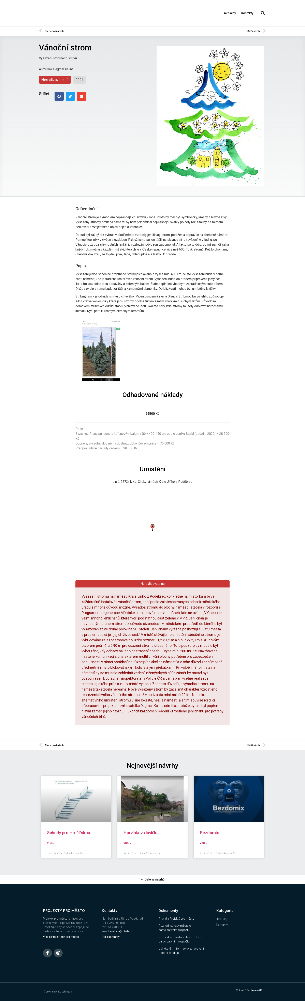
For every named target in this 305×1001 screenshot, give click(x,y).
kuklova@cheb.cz (121, 931)
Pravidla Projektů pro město (176, 918)
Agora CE (257, 990)
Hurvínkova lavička (141, 832)
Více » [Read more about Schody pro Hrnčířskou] (51, 843)
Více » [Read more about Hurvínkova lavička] (127, 843)
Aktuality (230, 13)
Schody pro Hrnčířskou (68, 832)
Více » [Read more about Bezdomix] (203, 843)
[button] (263, 13)
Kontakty (247, 13)
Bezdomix (209, 832)
